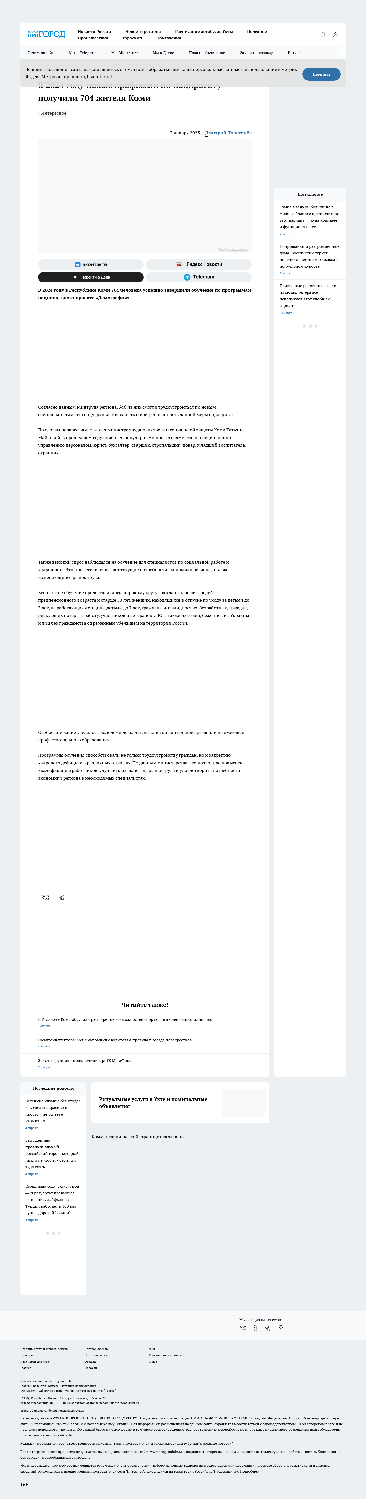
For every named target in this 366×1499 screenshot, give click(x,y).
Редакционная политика (166, 1355)
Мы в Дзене (163, 52)
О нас (153, 1361)
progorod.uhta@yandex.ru (39, 1410)
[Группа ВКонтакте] (91, 264)
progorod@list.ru (127, 1403)
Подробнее (249, 1471)
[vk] (45, 897)
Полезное (257, 31)
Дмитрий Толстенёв (228, 133)
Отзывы (90, 1361)
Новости (91, 1368)
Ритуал (294, 52)
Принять (322, 74)
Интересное (53, 113)
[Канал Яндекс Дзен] (91, 277)
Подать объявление (207, 52)
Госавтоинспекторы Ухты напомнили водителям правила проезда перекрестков (145, 1043)
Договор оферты (97, 1349)
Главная (25, 1368)
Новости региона (143, 31)
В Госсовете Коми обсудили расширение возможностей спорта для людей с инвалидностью (145, 1023)
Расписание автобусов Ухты (204, 31)
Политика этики (96, 1355)
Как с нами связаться (35, 1361)
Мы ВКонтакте (124, 52)
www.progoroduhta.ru (60, 1381)
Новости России (94, 31)
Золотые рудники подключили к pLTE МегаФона (145, 1064)
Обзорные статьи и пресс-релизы (44, 1349)
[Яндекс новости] (199, 264)
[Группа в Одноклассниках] (255, 1328)
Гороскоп (132, 37)
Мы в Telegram (83, 52)
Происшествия (93, 37)
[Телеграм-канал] (199, 277)
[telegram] (63, 897)
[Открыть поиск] (323, 34)
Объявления (168, 37)
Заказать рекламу (256, 52)
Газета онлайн (41, 52)
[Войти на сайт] (335, 34)
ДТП (152, 1349)
